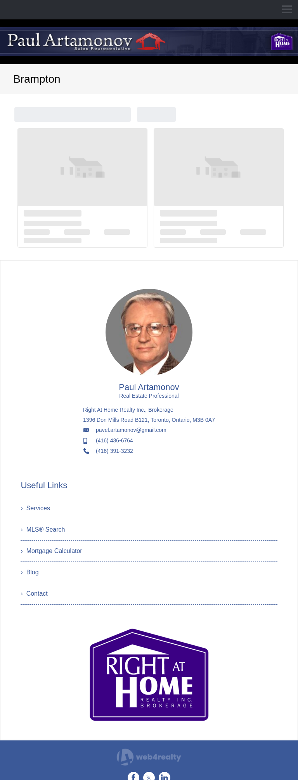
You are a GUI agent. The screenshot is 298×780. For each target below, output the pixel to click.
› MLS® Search (43, 529)
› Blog (29, 572)
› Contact (34, 593)
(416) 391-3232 (114, 451)
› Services (35, 508)
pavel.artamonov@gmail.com (131, 430)
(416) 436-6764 (114, 440)
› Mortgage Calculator (51, 551)
